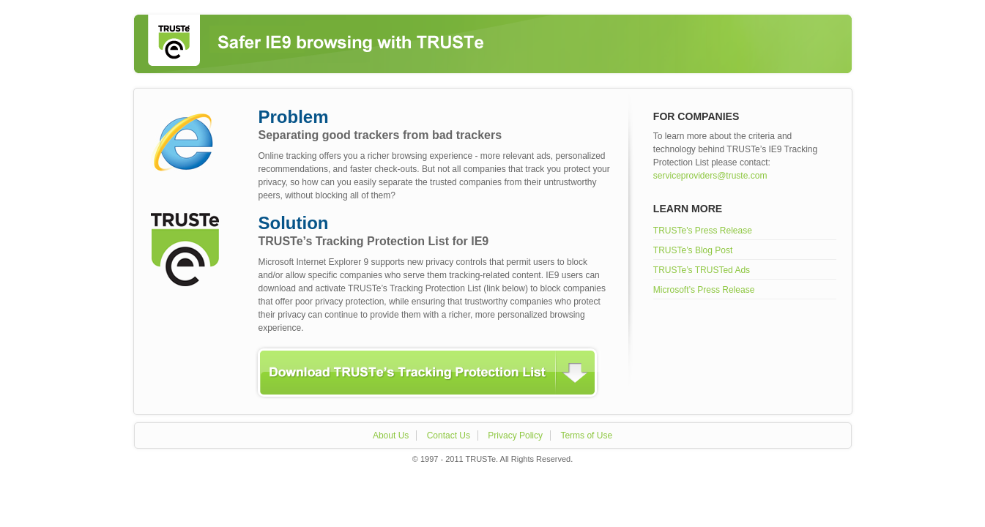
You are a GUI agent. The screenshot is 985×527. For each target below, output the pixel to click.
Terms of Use (586, 435)
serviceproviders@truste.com (710, 176)
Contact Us (448, 435)
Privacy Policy (515, 435)
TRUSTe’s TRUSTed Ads (701, 270)
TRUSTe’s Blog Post (693, 250)
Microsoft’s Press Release (704, 290)
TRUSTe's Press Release (702, 230)
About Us (391, 435)
